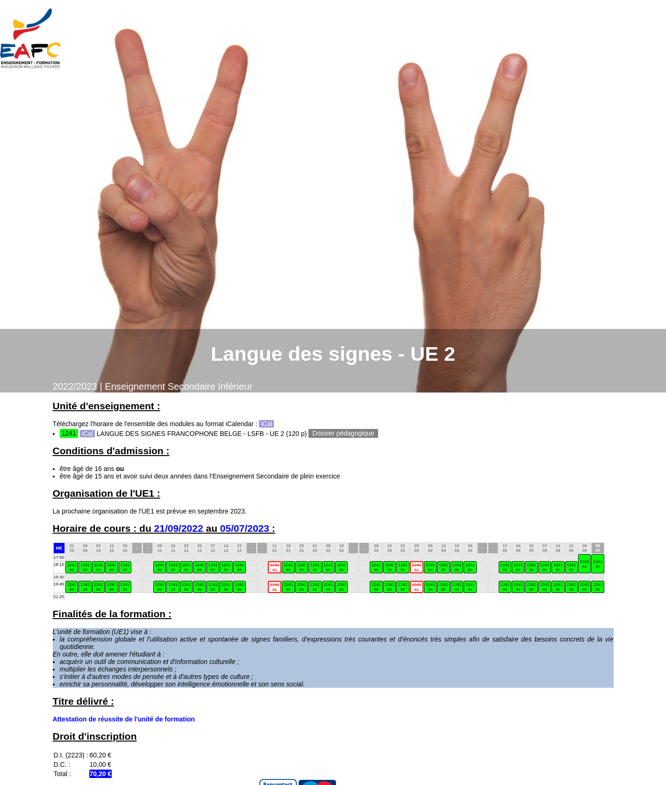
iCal (266, 424)
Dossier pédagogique (343, 433)
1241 (584, 563)
